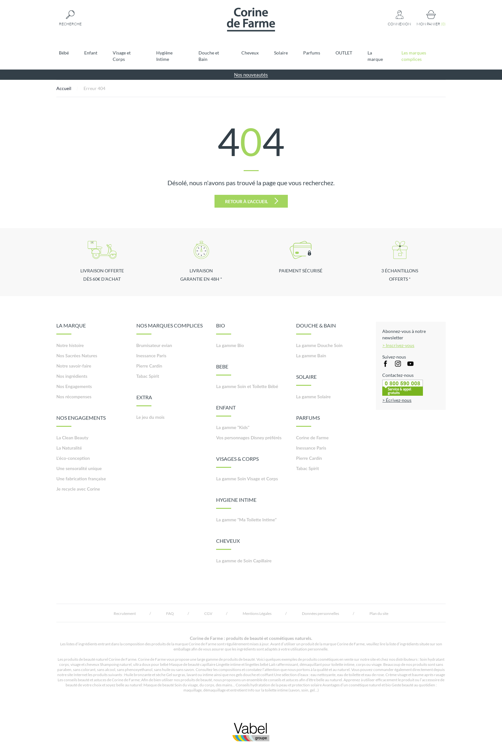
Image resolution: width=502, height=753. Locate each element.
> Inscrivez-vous (398, 345)
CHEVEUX (228, 544)
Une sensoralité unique (79, 468)
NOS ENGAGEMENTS (81, 421)
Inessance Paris (151, 355)
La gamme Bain (311, 355)
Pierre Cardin (149, 365)
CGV (208, 613)
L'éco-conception (73, 458)
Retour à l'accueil (251, 201)
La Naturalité (69, 448)
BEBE (223, 369)
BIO (223, 328)
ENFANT (226, 410)
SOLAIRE (306, 380)
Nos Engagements (74, 386)
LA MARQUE (71, 328)
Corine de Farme (312, 437)
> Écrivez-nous (396, 400)
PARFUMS (308, 421)
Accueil (63, 88)
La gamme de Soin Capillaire (243, 560)
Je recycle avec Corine (78, 489)
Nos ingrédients (71, 376)
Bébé (64, 52)
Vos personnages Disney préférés (248, 437)
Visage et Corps (122, 56)
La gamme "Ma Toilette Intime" (246, 519)
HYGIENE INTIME (236, 503)
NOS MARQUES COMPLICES (169, 328)
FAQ (170, 613)
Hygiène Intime (164, 56)
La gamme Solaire (313, 396)
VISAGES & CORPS (237, 462)
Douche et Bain (208, 56)
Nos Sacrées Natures (76, 355)
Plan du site (378, 613)
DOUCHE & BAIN (316, 328)
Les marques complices (413, 56)
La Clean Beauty (72, 437)
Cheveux (250, 52)
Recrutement (125, 613)
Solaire (281, 52)
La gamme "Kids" (232, 427)
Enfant (90, 52)
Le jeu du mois (150, 417)
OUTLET (344, 52)
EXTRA (144, 400)
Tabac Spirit (147, 376)
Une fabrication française (81, 478)
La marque (375, 56)
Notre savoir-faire (73, 365)
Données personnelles (320, 613)
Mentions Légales (257, 613)
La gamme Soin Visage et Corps (247, 478)
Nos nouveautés (251, 75)
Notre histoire (70, 345)
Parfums (311, 52)
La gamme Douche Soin (319, 345)
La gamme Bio (230, 345)
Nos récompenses (74, 396)
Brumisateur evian (154, 345)
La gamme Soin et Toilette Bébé (247, 386)
